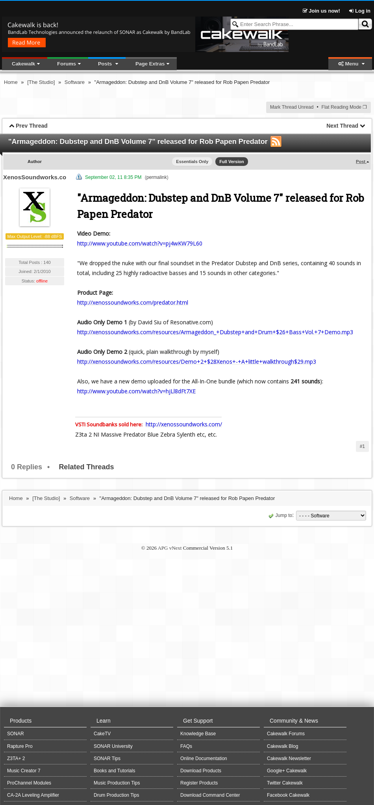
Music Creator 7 (24, 770)
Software (75, 82)
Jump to (280, 515)
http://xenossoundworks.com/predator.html (132, 302)
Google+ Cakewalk (287, 770)
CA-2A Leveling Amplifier (33, 795)
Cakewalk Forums (286, 733)
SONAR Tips (107, 758)
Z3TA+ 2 (16, 758)
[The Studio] (41, 82)
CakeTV (102, 733)
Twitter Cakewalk (285, 783)
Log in (359, 11)
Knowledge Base (198, 733)
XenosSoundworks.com (37, 177)
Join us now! (322, 11)
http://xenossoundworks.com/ (184, 424)
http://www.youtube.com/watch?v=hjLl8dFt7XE (136, 391)
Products (20, 721)
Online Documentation (203, 758)
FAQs (186, 746)
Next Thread (342, 126)
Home (11, 82)
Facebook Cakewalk (288, 795)
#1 (362, 446)
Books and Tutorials (114, 770)
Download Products (200, 770)
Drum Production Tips (116, 795)
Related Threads (86, 467)
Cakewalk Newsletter (289, 758)
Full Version (231, 161)
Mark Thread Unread (292, 107)
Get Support (198, 721)
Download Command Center (210, 795)
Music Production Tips (117, 783)
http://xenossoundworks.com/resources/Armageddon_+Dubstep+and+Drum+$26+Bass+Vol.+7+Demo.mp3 (215, 332)
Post (361, 161)
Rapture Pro (20, 746)
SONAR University (113, 746)
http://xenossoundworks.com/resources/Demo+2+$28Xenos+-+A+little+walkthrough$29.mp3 (196, 361)
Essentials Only (192, 161)
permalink (156, 177)
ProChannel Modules (29, 783)
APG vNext (169, 548)
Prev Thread (32, 126)
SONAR (15, 733)
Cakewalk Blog (282, 746)
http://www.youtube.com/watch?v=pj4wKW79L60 (139, 243)
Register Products (199, 783)
